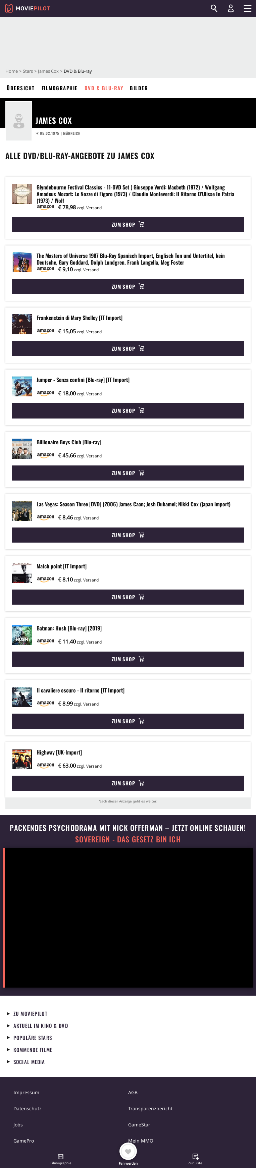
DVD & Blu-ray (104, 88)
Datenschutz (27, 1108)
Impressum (26, 1092)
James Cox (48, 71)
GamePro (23, 1140)
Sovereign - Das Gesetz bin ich (128, 839)
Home (11, 71)
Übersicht (21, 88)
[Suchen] (214, 8)
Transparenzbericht (150, 1108)
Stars (28, 71)
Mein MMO (140, 1140)
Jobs (18, 1124)
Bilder (139, 88)
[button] (60, 1160)
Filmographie (60, 88)
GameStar (139, 1124)
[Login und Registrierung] (230, 8)
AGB (133, 1092)
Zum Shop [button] (128, 224)
